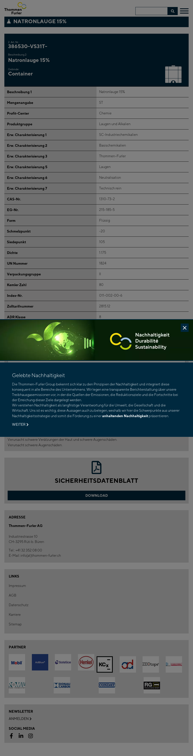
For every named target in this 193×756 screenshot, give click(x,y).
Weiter (20, 424)
